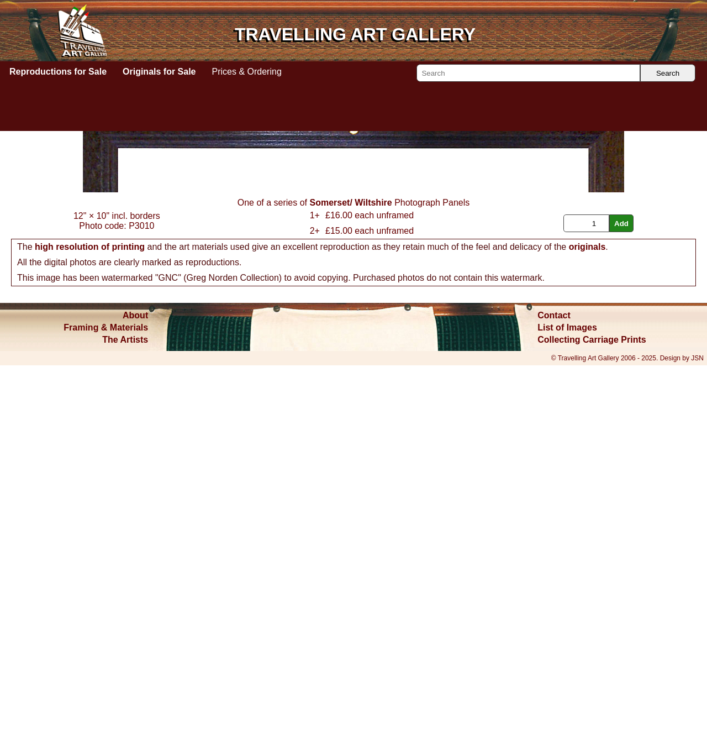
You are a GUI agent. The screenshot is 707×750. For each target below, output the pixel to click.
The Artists (125, 724)
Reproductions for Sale (58, 71)
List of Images (567, 712)
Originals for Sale (159, 71)
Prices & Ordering (247, 71)
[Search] (528, 73)
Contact (554, 700)
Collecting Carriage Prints (591, 724)
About (135, 700)
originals (587, 631)
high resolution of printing (90, 631)
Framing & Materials (106, 712)
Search (667, 73)
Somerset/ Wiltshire (350, 587)
